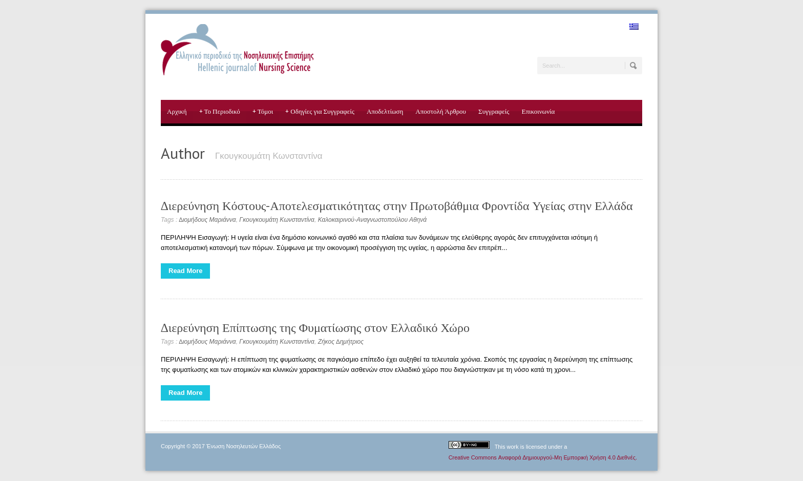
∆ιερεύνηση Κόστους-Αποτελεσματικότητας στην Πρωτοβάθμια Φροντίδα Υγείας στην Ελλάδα (397, 206)
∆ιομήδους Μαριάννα (207, 219)
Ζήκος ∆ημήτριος (341, 341)
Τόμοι (262, 112)
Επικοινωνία (538, 111)
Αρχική (177, 111)
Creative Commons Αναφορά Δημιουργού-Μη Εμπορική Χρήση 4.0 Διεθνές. (543, 457)
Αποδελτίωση (385, 111)
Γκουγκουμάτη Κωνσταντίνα (276, 219)
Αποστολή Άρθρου (440, 111)
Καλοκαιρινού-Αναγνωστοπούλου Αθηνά (372, 219)
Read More (185, 271)
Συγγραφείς (493, 111)
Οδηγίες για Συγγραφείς (319, 112)
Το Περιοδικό (219, 112)
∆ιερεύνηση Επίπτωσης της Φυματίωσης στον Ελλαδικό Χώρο (315, 328)
